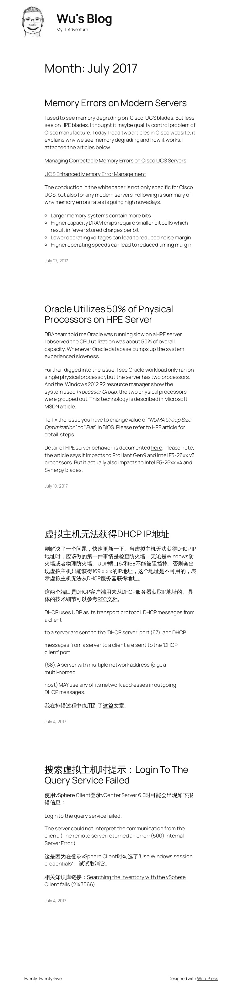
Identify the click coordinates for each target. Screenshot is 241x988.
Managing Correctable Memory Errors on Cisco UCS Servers (115, 160)
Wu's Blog (84, 18)
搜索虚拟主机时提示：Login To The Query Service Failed (116, 774)
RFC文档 (108, 599)
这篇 (108, 705)
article (67, 406)
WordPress (207, 978)
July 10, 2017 (56, 486)
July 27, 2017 (56, 261)
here (157, 447)
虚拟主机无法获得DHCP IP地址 (107, 534)
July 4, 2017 (55, 721)
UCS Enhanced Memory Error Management (95, 173)
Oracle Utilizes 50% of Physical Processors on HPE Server (109, 314)
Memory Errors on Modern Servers (116, 103)
